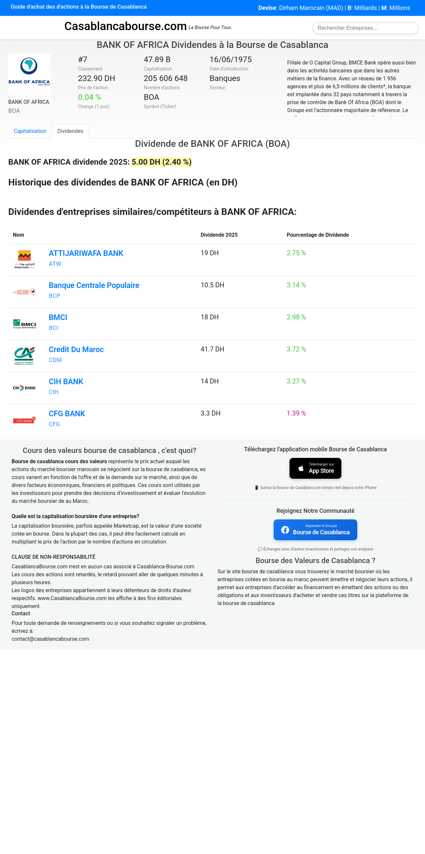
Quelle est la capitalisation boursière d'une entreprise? (75, 720)
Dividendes (70, 131)
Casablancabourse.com (125, 26)
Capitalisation (30, 131)
